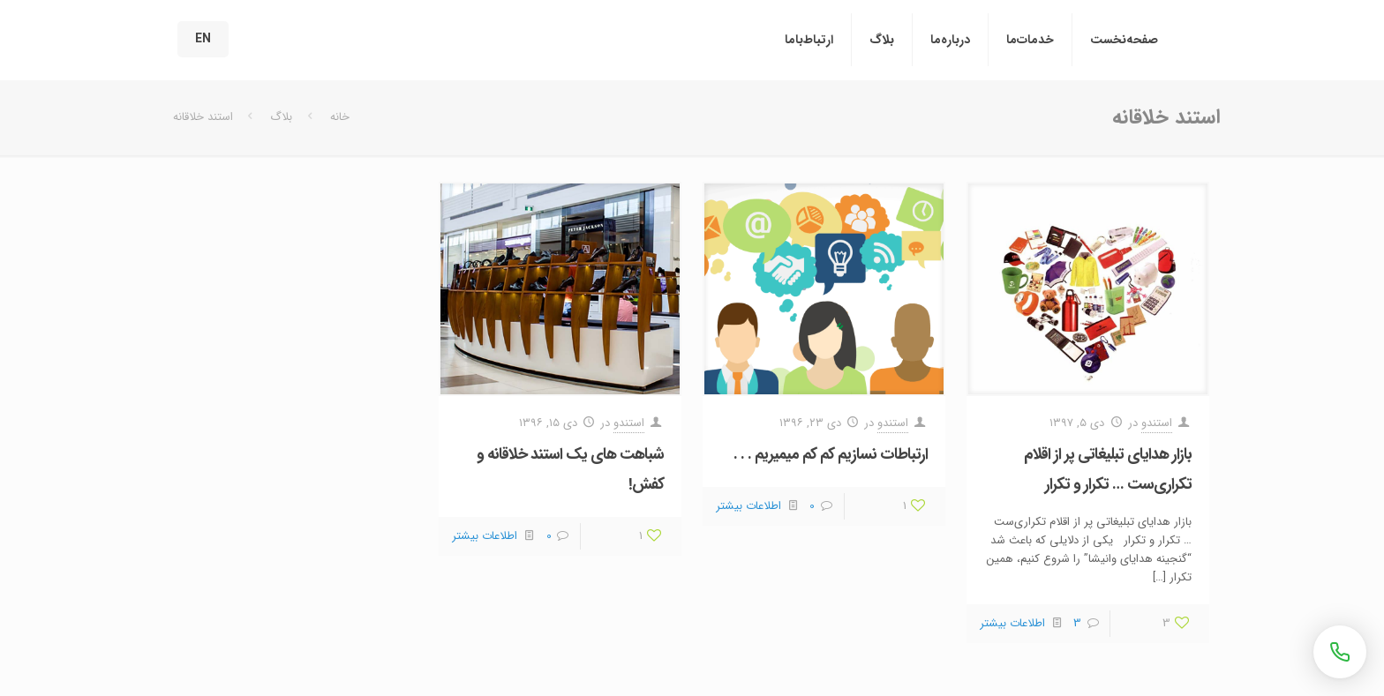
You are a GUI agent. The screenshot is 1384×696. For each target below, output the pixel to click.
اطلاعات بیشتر (1012, 623)
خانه (340, 117)
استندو (1156, 423)
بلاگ (281, 117)
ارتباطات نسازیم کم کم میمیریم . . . (830, 454)
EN (203, 39)
